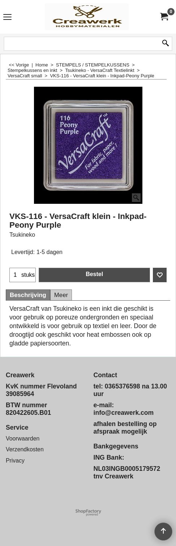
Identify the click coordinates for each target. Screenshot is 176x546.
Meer (61, 295)
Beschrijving (28, 295)
